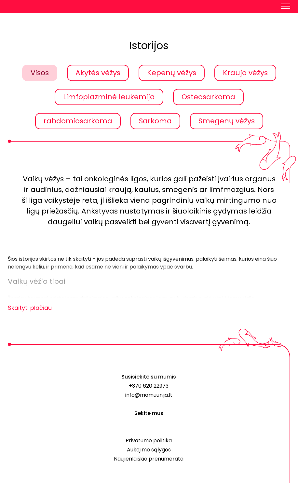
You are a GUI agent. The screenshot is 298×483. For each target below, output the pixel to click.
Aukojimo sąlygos (149, 449)
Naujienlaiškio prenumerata (148, 458)
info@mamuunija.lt (148, 395)
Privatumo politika (149, 440)
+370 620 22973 (149, 386)
